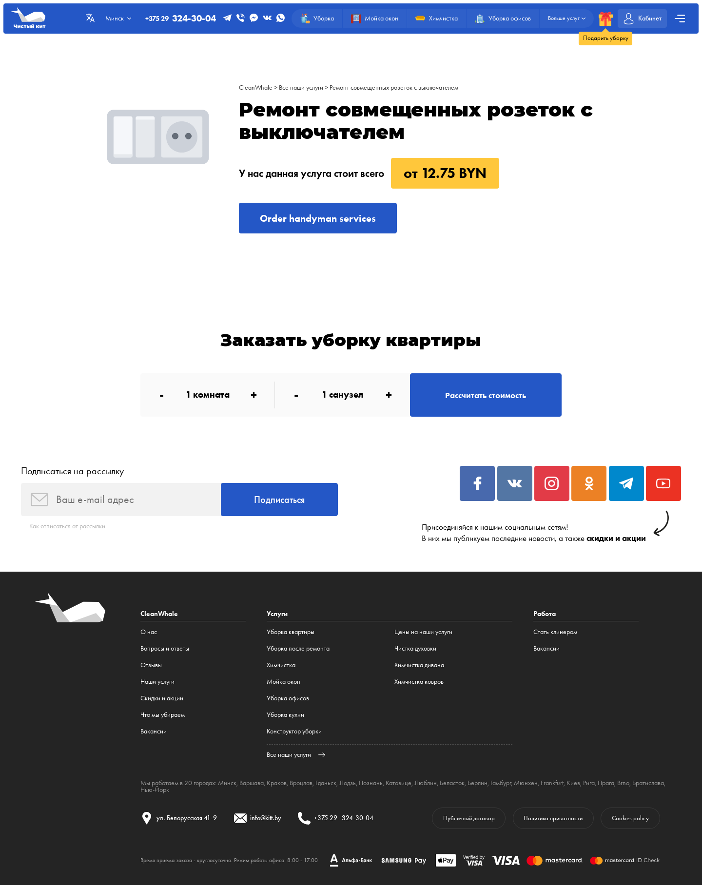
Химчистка (281, 665)
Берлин (478, 783)
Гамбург (500, 783)
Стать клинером (555, 632)
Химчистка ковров (419, 681)
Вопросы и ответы (164, 648)
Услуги (277, 613)
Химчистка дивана (419, 665)
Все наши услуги (301, 87)
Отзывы (151, 665)
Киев (573, 783)
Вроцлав (301, 783)
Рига (589, 783)
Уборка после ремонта (298, 648)
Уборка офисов (288, 698)
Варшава (251, 783)
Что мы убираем (162, 715)
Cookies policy (630, 818)
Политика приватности (553, 818)
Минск (227, 783)
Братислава (648, 783)
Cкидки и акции (161, 698)
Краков (277, 783)
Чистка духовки (415, 648)
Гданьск (325, 783)
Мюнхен (526, 783)
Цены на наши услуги (423, 632)
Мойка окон (283, 681)
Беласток (452, 783)
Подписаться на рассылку (72, 471)
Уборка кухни (285, 715)
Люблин (425, 783)
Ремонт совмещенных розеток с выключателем (394, 87)
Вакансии (153, 731)
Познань (371, 783)
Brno (623, 783)
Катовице (398, 783)
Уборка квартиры (290, 632)
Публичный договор (469, 818)
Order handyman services (318, 218)
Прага (606, 783)
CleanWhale (256, 87)
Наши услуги (157, 681)
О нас (148, 632)
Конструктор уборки (294, 731)
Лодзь (347, 783)
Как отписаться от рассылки (67, 526)
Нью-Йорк (154, 790)
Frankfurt (552, 783)
